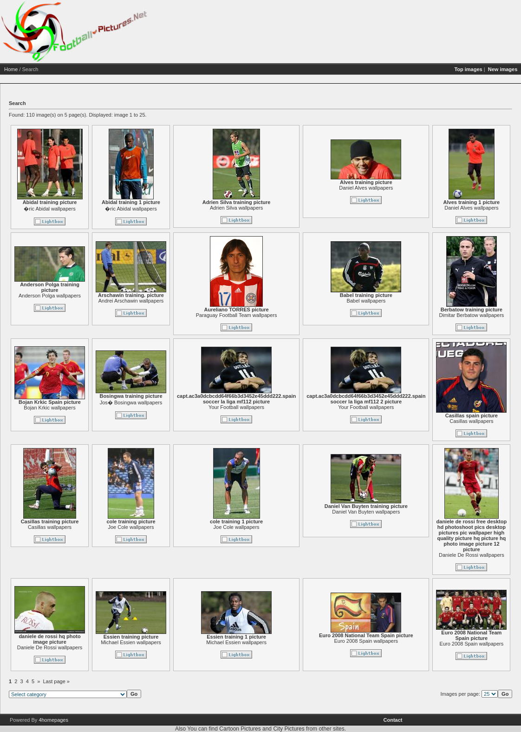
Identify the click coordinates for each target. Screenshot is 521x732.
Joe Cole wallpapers (215, 527)
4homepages (53, 720)
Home (95, 69)
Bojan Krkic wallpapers (133, 407)
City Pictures (288, 728)
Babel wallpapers (449, 300)
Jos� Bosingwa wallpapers (215, 402)
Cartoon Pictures (239, 728)
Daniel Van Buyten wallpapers (450, 511)
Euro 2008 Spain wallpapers (450, 641)
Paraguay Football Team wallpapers (320, 315)
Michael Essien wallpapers (215, 642)
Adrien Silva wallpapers (320, 208)
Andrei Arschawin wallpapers (215, 300)
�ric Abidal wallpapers (133, 208)
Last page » (140, 681)
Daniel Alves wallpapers (450, 188)
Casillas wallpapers (134, 527)
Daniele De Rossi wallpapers (134, 647)
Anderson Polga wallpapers (134, 295)
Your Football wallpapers (320, 407)
